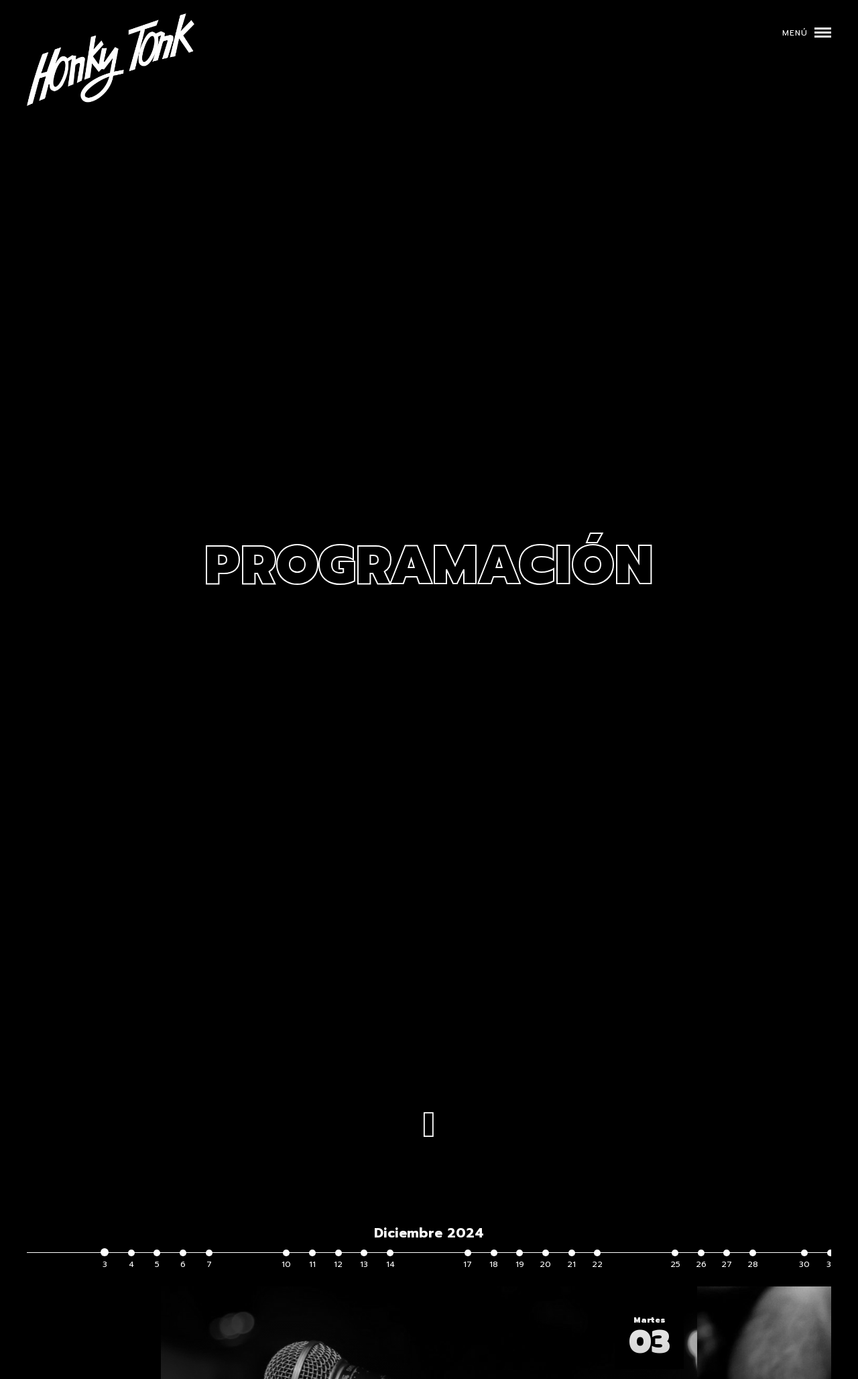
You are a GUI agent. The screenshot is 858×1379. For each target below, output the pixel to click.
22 (597, 1259)
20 (545, 1259)
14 (390, 1259)
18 (493, 1259)
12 (338, 1259)
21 (571, 1259)
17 (467, 1259)
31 (830, 1259)
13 (364, 1259)
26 (701, 1259)
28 (752, 1259)
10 (286, 1259)
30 (804, 1259)
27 (726, 1259)
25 (675, 1259)
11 (312, 1259)
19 (519, 1259)
